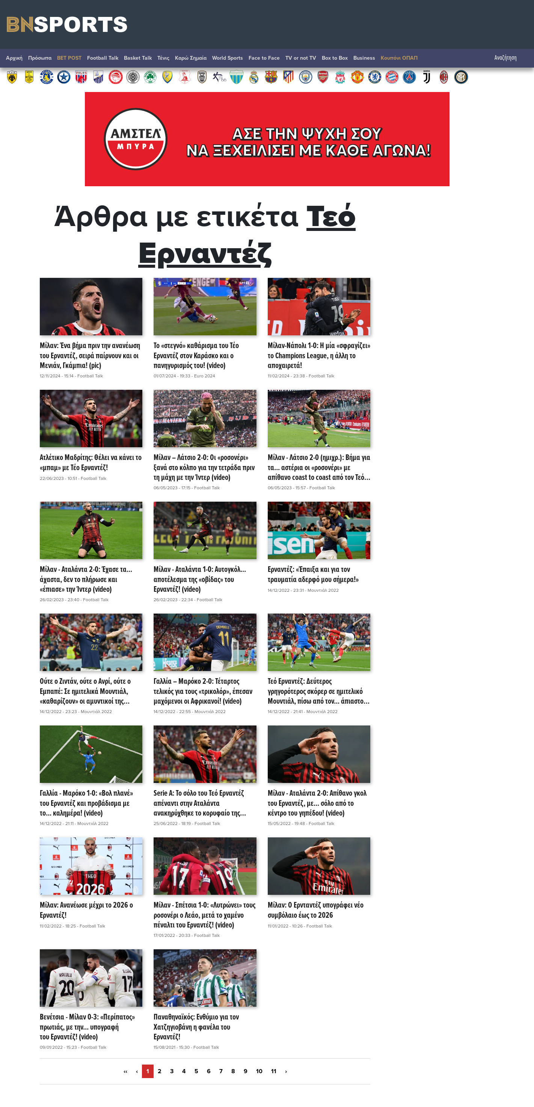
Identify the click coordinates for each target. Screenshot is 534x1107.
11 (273, 1071)
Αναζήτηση (509, 58)
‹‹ (125, 1071)
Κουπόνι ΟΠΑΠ (399, 58)
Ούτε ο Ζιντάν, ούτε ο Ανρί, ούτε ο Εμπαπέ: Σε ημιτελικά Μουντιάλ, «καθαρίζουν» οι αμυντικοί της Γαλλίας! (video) (85, 691)
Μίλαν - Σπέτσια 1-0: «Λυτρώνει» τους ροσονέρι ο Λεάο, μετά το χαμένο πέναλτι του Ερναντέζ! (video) (204, 915)
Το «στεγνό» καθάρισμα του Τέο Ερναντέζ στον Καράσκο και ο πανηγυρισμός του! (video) (196, 356)
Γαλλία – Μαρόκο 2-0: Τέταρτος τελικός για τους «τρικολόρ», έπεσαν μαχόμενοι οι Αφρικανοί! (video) (203, 691)
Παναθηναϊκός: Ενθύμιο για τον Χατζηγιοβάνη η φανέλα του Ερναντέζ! (196, 1027)
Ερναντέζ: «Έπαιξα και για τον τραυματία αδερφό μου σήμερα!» (313, 575)
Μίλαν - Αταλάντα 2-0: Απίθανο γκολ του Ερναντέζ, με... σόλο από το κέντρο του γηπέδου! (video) (317, 803)
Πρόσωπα (39, 58)
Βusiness (364, 58)
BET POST (69, 58)
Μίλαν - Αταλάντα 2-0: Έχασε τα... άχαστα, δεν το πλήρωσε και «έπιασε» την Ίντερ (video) (86, 579)
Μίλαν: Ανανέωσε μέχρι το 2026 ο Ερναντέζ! (86, 911)
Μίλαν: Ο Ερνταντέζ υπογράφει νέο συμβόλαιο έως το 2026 (316, 911)
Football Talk (102, 58)
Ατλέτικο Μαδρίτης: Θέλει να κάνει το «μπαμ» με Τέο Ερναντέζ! (91, 463)
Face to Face (264, 58)
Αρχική (14, 58)
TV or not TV (300, 58)
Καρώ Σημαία (191, 58)
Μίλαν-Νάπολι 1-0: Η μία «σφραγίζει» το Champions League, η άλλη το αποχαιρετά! (319, 356)
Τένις (163, 58)
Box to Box (335, 58)
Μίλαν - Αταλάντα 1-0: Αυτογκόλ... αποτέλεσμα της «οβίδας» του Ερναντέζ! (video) (200, 579)
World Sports (227, 58)
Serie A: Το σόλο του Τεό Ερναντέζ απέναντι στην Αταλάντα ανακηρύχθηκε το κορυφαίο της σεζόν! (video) (199, 803)
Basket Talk (138, 58)
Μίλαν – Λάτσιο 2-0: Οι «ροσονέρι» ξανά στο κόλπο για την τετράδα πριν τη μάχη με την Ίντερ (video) (204, 468)
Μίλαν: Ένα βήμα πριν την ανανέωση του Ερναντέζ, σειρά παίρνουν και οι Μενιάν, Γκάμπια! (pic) (90, 356)
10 (259, 1071)
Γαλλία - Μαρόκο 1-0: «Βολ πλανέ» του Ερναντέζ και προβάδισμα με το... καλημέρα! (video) (86, 803)
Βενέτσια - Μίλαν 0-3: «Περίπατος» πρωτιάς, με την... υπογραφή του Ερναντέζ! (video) (87, 1027)
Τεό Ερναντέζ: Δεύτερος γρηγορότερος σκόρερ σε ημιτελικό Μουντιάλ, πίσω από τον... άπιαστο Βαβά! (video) (316, 691)
